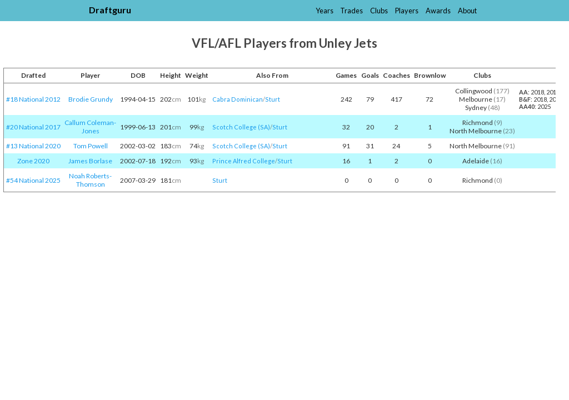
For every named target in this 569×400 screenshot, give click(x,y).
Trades (351, 10)
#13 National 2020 (33, 146)
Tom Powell (90, 146)
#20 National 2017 (33, 127)
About (467, 10)
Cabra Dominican (237, 99)
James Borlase (90, 161)
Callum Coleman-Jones (90, 126)
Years (324, 10)
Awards (438, 10)
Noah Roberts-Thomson (90, 180)
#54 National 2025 (33, 180)
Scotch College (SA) (241, 127)
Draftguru (110, 9)
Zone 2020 (33, 161)
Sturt (272, 99)
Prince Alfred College (243, 160)
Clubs (379, 10)
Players (406, 10)
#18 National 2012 (33, 99)
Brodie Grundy (90, 99)
